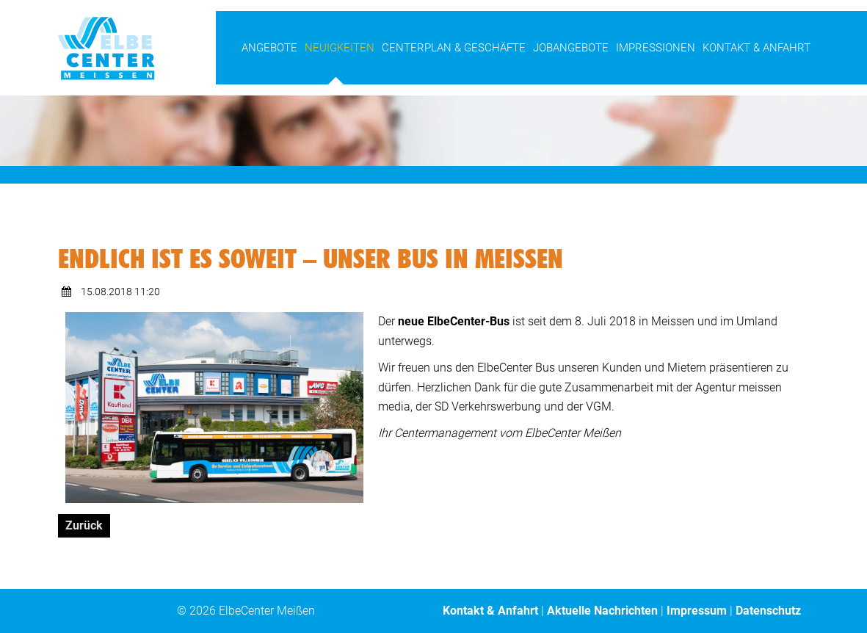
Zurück (84, 525)
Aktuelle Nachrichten (602, 611)
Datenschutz (768, 611)
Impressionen (655, 47)
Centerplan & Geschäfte (454, 47)
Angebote (269, 47)
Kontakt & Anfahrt (756, 47)
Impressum (697, 611)
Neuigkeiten (339, 47)
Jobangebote (571, 47)
